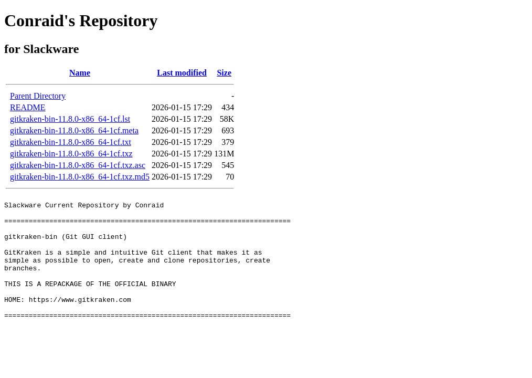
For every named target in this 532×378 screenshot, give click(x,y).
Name (79, 72)
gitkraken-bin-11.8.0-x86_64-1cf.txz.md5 (80, 176)
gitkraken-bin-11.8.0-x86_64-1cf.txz (71, 153)
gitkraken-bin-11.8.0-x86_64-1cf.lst (70, 118)
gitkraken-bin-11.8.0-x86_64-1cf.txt (70, 142)
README (28, 107)
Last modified (182, 72)
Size (224, 72)
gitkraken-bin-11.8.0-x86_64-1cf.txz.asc (77, 165)
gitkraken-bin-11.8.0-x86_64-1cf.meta (74, 130)
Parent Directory (38, 95)
